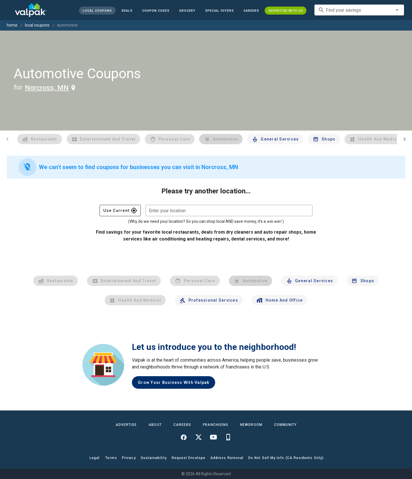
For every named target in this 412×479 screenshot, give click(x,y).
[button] (219, 11)
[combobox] (359, 10)
